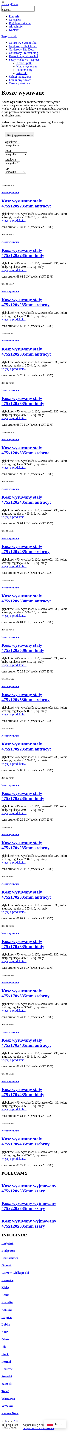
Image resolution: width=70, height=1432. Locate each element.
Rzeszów (7, 1369)
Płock (5, 1354)
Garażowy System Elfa (23, 42)
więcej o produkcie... (14, 220)
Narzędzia (15, 19)
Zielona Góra (9, 1413)
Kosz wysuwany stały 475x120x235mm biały (22, 253)
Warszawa (8, 1398)
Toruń (5, 1391)
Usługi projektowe (20, 80)
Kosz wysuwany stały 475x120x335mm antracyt (26, 351)
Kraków (6, 1309)
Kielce (5, 1287)
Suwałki (6, 1376)
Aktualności (16, 26)
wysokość (11, 141)
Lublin (5, 1324)
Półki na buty (24, 69)
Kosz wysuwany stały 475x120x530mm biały (22, 648)
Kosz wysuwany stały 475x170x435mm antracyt (26, 1043)
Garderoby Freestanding (23, 52)
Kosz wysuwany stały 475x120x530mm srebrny (25, 697)
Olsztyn (6, 1339)
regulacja (10, 159)
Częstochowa (9, 1258)
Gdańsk (6, 1265)
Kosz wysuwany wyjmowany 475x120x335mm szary (28, 1224)
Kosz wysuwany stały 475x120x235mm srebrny (25, 302)
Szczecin (6, 1383)
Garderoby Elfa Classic (23, 46)
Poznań (6, 1361)
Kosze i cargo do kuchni (23, 56)
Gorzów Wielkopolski (15, 1272)
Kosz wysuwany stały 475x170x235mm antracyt (26, 746)
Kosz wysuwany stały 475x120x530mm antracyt (26, 598)
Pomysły (14, 16)
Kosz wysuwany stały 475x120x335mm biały (22, 401)
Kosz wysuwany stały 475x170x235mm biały (22, 796)
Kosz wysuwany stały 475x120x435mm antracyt (26, 500)
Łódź (4, 1331)
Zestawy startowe (19, 83)
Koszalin (7, 1302)
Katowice (7, 1280)
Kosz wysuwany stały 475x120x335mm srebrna (25, 450)
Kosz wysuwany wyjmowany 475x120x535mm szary (28, 1188)
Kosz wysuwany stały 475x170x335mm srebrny (25, 993)
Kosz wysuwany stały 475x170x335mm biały (22, 944)
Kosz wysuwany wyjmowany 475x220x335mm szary (28, 1206)
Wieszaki (21, 73)
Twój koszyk (9, 36)
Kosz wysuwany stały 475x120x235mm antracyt (26, 203)
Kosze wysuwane (26, 66)
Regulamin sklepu (20, 23)
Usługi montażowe (20, 76)
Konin (5, 1295)
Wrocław (7, 1406)
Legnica (6, 1317)
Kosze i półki (24, 63)
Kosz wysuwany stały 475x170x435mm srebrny (25, 1141)
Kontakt (14, 29)
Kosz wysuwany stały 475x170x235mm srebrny (25, 845)
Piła (4, 1346)
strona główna (9, 4)
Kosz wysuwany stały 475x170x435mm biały (22, 1092)
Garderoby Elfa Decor (22, 49)
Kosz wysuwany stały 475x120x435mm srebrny (25, 549)
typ (7, 168)
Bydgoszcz (8, 1250)
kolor (8, 150)
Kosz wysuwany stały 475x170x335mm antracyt (26, 895)
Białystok (7, 1243)
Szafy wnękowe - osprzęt (24, 59)
